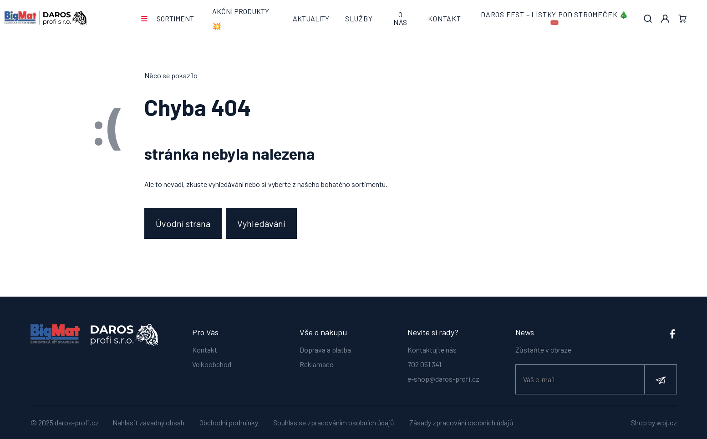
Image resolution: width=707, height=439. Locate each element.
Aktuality (311, 18)
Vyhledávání (262, 223)
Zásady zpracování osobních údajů (461, 422)
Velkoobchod (211, 363)
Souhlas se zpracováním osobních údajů (333, 422)
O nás (400, 18)
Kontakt (444, 18)
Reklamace (316, 363)
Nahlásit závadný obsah (148, 422)
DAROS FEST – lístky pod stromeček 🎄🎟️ (555, 18)
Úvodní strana (183, 223)
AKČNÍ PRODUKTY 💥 (240, 18)
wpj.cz (666, 422)
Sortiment (175, 18)
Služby (359, 18)
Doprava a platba (325, 349)
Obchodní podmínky (228, 422)
